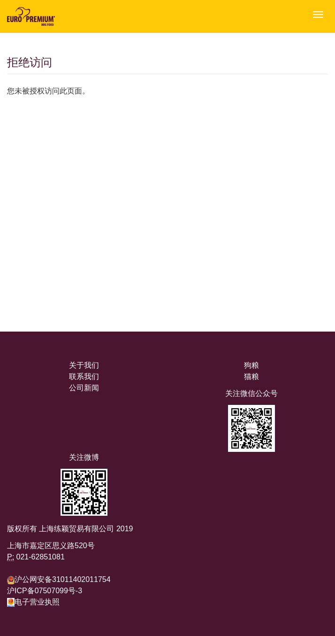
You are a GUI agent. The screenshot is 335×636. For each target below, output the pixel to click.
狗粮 (251, 365)
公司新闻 (84, 388)
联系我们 (84, 376)
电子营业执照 (33, 602)
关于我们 (84, 365)
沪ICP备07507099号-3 (44, 591)
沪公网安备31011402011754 (63, 579)
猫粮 (251, 376)
